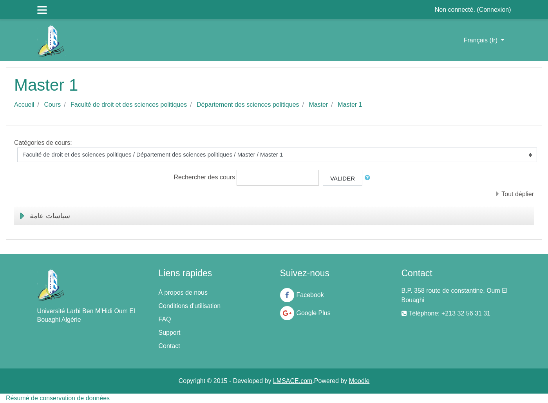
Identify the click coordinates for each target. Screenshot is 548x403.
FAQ (165, 319)
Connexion (494, 9)
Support (170, 332)
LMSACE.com (292, 380)
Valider (342, 178)
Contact (169, 346)
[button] (369, 178)
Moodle (359, 380)
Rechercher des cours (204, 177)
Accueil (24, 104)
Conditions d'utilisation (190, 306)
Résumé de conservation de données (58, 398)
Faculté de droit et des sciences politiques (129, 104)
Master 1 (350, 104)
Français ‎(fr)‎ (481, 40)
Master (318, 104)
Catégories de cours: (43, 142)
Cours (52, 104)
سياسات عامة (50, 216)
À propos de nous (183, 292)
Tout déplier (517, 194)
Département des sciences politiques (248, 104)
